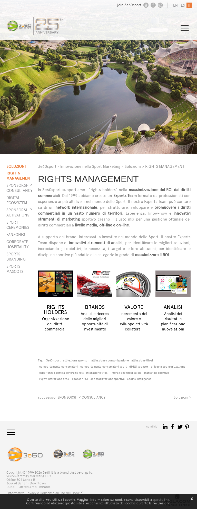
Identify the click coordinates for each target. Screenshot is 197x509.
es (183, 5)
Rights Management (16, 176)
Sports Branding (16, 257)
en (175, 5)
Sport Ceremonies (16, 225)
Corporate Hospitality (16, 244)
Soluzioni (133, 166)
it (189, 5)
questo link (161, 500)
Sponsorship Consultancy (16, 188)
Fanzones (15, 234)
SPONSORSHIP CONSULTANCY (81, 397)
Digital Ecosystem (16, 200)
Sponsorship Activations (16, 212)
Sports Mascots (14, 269)
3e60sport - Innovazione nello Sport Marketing (79, 166)
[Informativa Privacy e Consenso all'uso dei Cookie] (44, 493)
